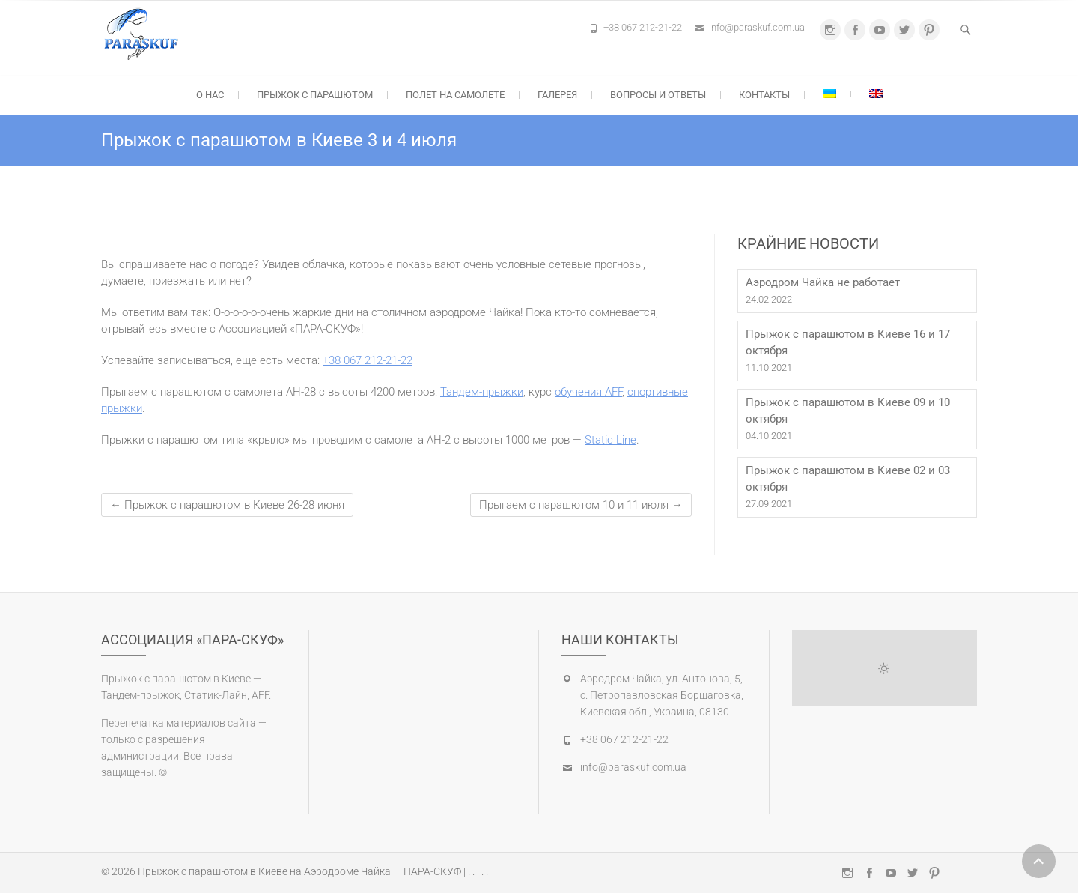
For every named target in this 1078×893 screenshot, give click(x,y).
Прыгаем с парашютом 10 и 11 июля (581, 505)
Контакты (764, 94)
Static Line (610, 439)
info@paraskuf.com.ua (757, 27)
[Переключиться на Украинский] (829, 93)
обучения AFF (588, 392)
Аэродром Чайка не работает (823, 282)
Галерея (557, 94)
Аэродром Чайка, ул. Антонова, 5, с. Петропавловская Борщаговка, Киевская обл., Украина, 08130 (661, 695)
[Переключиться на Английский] (876, 93)
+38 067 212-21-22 (642, 27)
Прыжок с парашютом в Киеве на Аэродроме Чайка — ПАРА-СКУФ (299, 871)
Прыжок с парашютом (315, 94)
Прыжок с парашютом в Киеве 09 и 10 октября (848, 411)
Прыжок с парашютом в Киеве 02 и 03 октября (848, 479)
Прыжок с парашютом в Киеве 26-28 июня (227, 505)
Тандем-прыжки (481, 392)
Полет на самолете (455, 94)
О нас (210, 94)
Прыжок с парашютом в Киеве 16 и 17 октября (848, 342)
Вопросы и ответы (658, 94)
